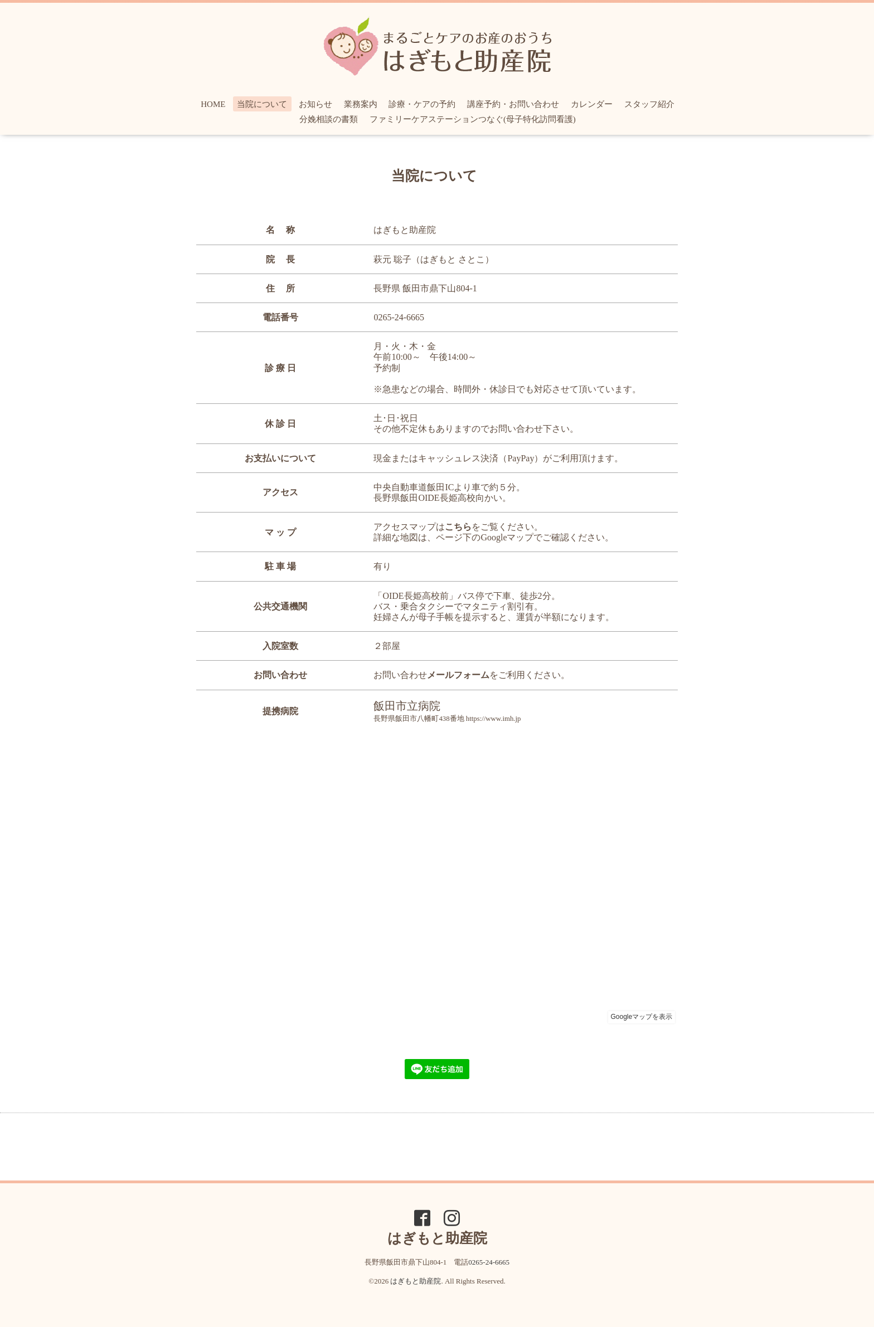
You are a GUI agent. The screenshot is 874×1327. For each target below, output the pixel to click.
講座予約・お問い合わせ (513, 104)
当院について (262, 104)
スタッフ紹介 (649, 104)
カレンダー (592, 104)
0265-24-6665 (398, 317)
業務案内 (360, 104)
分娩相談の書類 (328, 119)
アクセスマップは (422, 526)
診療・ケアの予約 (422, 104)
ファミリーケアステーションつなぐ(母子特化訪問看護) (473, 119)
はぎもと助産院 (415, 1281)
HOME (213, 104)
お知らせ (315, 104)
